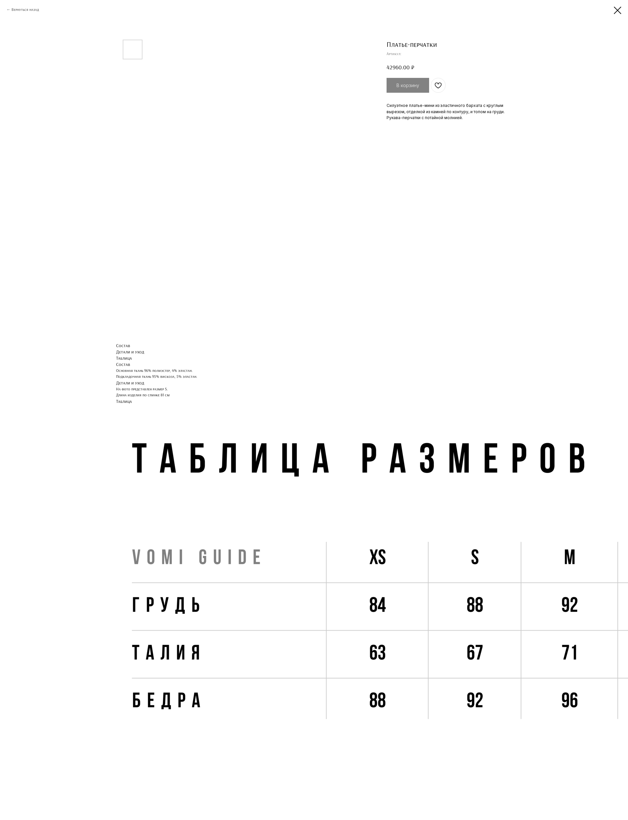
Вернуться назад (25, 9)
